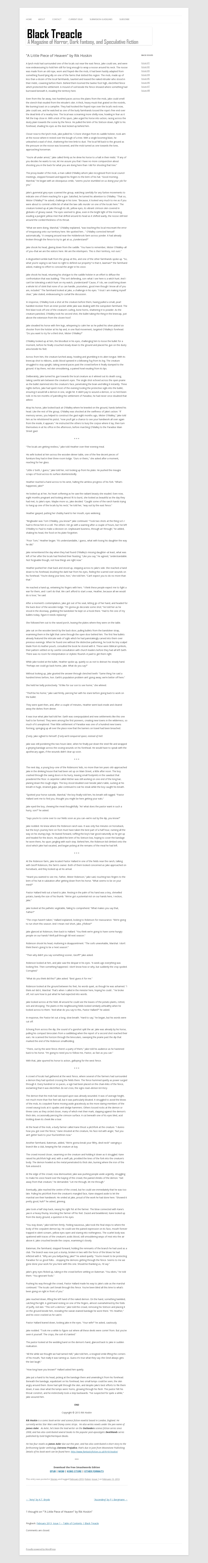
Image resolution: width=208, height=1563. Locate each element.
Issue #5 (145, 78)
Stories (54, 1479)
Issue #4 (145, 74)
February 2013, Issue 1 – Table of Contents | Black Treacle (68, 1523)
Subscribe (124, 19)
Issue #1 (145, 63)
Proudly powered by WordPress (41, 1549)
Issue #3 (145, 70)
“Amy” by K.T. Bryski (38, 1499)
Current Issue (76, 19)
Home (29, 19)
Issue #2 (145, 66)
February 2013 (77, 1479)
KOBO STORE (74, 1471)
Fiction (88, 1479)
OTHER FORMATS (94, 1471)
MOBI (61, 1471)
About (41, 19)
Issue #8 (145, 90)
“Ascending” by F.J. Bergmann (111, 1499)
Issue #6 (145, 82)
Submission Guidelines (101, 19)
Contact (56, 19)
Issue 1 (95, 1479)
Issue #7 (145, 86)
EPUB (53, 1471)
